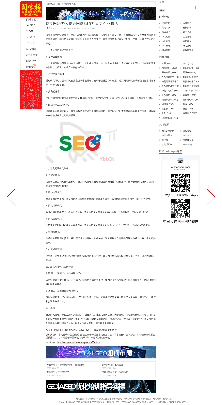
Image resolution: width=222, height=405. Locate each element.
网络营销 (67, 4)
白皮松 (165, 140)
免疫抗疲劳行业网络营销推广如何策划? (65, 365)
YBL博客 (187, 131)
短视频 (189, 95)
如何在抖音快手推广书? (58, 372)
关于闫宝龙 (31, 54)
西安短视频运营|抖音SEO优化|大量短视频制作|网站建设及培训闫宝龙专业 (31, 9)
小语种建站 (116, 399)
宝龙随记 (187, 36)
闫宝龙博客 (58, 330)
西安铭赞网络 (168, 131)
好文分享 (187, 32)
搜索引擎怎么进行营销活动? (115, 372)
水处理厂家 (167, 144)
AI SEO (31, 25)
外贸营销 (187, 45)
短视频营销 (188, 50)
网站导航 (31, 60)
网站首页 (31, 19)
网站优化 (169, 68)
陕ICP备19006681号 (178, 402)
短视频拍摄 (170, 117)
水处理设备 (188, 140)
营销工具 (166, 27)
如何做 (168, 104)
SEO (188, 63)
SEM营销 (31, 49)
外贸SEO (31, 31)
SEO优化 (166, 45)
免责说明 (167, 399)
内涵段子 (166, 32)
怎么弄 (168, 108)
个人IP (31, 43)
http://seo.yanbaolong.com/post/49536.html (78, 342)
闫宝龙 (101, 402)
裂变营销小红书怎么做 (112, 365)
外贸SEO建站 (103, 399)
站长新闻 (166, 41)
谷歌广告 (166, 23)
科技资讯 (187, 27)
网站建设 (187, 41)
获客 (188, 104)
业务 (166, 113)
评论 (93, 28)
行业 (188, 108)
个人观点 (166, 36)
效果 (166, 63)
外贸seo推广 (170, 90)
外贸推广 (169, 95)
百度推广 (187, 23)
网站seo (189, 72)
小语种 (31, 37)
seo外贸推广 (191, 90)
